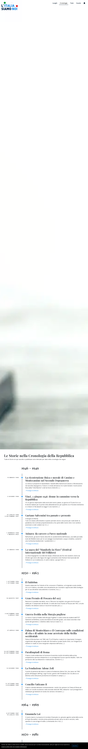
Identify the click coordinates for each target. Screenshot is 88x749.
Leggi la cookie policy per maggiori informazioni (14, 746)
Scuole (78, 3)
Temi (72, 3)
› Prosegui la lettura (31, 490)
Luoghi (55, 3)
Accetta (75, 746)
